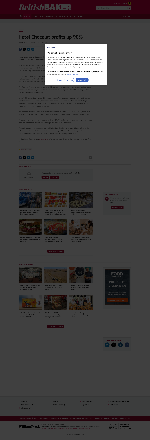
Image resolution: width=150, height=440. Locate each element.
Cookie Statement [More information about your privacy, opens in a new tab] (73, 74)
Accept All (82, 80)
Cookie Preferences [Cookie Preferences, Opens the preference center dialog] (65, 80)
